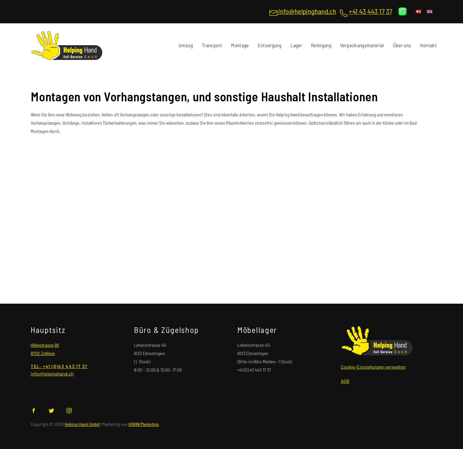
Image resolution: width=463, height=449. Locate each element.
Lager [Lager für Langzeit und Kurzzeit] (296, 45)
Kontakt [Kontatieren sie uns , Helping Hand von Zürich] (428, 45)
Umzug (185, 45)
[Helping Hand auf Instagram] (69, 410)
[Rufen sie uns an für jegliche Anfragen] (365, 12)
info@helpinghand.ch (52, 373)
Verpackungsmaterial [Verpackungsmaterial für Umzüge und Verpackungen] (362, 45)
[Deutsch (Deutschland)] (418, 11)
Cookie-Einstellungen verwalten (373, 367)
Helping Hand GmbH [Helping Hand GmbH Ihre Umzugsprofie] (82, 424)
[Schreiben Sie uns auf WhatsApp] (402, 11)
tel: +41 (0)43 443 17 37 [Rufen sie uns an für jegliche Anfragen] (59, 366)
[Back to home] (66, 45)
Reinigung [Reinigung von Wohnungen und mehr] (321, 45)
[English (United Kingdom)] (429, 11)
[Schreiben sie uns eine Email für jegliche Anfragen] (302, 12)
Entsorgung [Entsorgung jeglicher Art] (270, 45)
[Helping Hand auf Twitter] (51, 410)
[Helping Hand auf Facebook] (34, 410)
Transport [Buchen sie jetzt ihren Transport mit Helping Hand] (212, 45)
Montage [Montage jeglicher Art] (240, 45)
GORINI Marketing (143, 424)
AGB (345, 381)
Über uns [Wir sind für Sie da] (402, 45)
